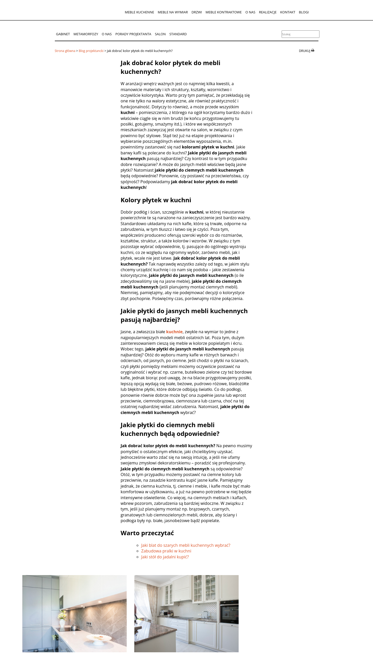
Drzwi (197, 12)
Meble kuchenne (139, 12)
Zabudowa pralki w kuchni (166, 551)
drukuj (304, 51)
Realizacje (267, 12)
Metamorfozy (86, 34)
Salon (160, 34)
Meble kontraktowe (224, 12)
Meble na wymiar (173, 12)
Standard (178, 34)
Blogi (304, 12)
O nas (250, 12)
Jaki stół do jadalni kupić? (165, 557)
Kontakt (287, 12)
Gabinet (63, 34)
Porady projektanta (133, 34)
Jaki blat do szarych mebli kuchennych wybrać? (185, 545)
